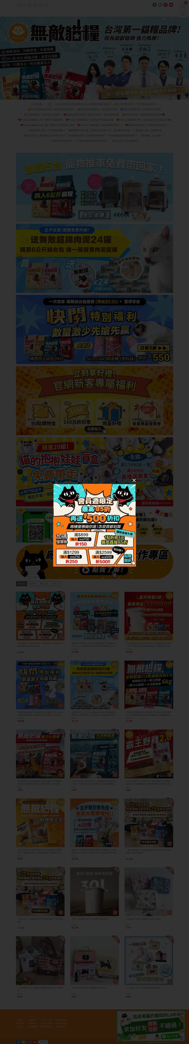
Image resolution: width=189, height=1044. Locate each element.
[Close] (134, 480)
